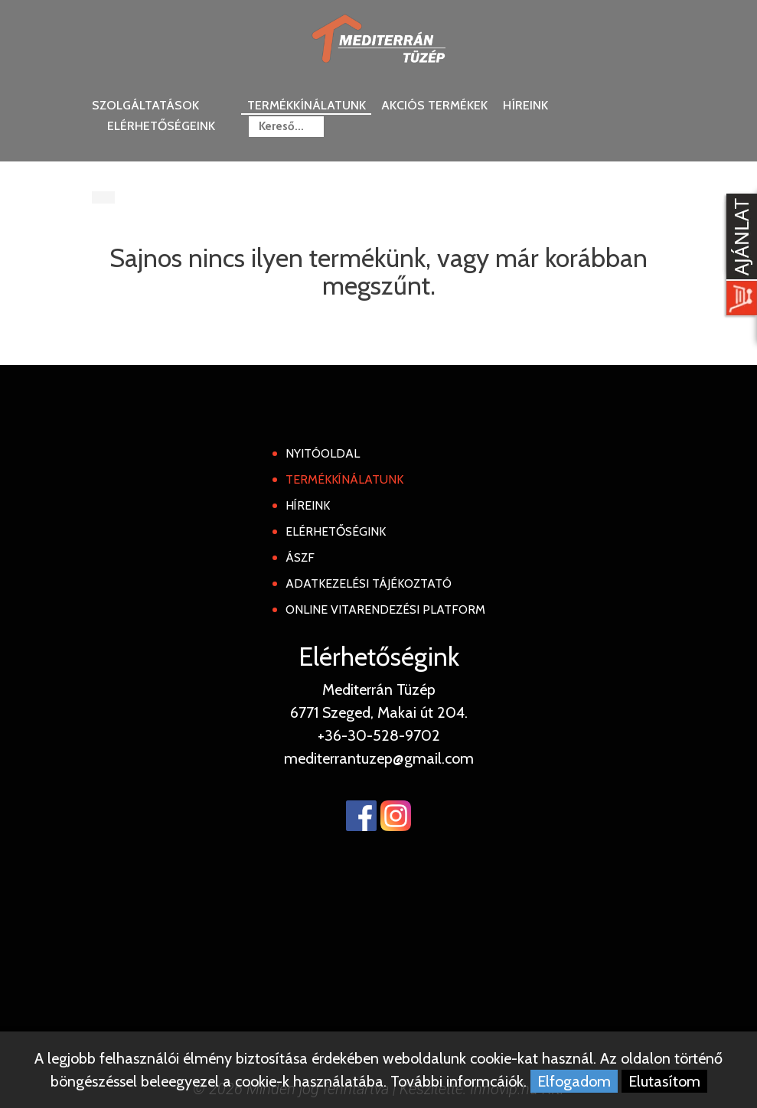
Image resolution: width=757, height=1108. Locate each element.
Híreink (525, 105)
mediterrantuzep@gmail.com (379, 758)
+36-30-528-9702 (379, 735)
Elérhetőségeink (161, 126)
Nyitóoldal (323, 453)
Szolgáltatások (145, 105)
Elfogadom (574, 1081)
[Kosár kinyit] (738, 256)
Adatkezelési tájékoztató (369, 583)
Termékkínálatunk (306, 105)
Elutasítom (664, 1081)
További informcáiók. (458, 1081)
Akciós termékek (434, 105)
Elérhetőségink (336, 531)
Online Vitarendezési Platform (385, 609)
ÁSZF (300, 557)
